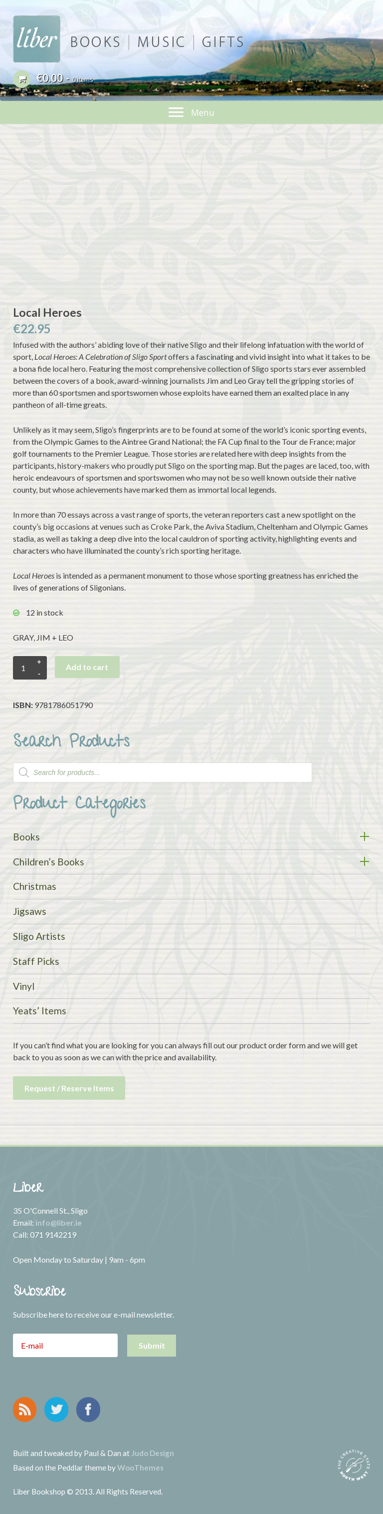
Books (26, 836)
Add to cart (87, 667)
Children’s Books (48, 861)
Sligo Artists (39, 936)
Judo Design (152, 1453)
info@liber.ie (58, 1222)
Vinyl (23, 986)
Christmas (34, 886)
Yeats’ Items (39, 1010)
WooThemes (140, 1467)
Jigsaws (29, 911)
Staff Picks (36, 961)
